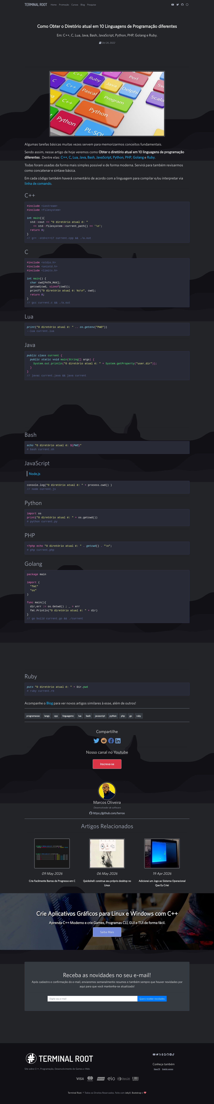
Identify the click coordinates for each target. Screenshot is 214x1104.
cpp (56, 716)
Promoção (64, 4)
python (113, 716)
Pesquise (91, 4)
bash (88, 716)
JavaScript (103, 157)
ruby (138, 716)
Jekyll (128, 1092)
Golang (138, 157)
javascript (100, 716)
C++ (64, 157)
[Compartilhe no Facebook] (111, 740)
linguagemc (68, 716)
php (123, 716)
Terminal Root (36, 4)
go (130, 716)
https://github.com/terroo (107, 813)
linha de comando (38, 183)
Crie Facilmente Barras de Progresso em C (52, 880)
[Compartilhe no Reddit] (104, 740)
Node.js (34, 474)
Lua (75, 157)
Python (118, 157)
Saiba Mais (107, 932)
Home (54, 4)
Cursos (74, 4)
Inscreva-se (107, 764)
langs (46, 716)
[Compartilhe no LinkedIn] (118, 740)
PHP (128, 157)
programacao (33, 716)
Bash (91, 157)
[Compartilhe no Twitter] (97, 740)
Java (82, 157)
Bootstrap (136, 1092)
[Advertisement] (107, 54)
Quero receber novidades (152, 998)
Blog (83, 4)
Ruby (151, 157)
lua (79, 716)
